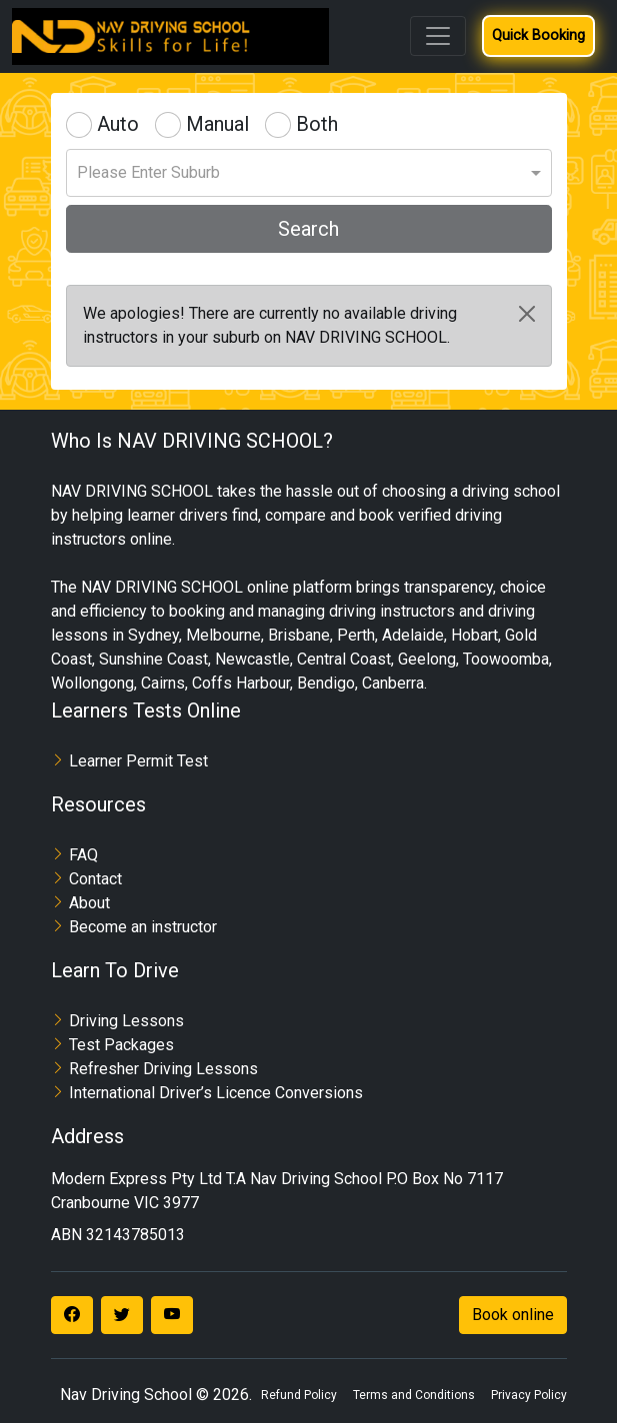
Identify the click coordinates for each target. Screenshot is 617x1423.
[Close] (527, 314)
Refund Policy (299, 1395)
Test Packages (121, 1044)
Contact (95, 878)
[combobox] (309, 167)
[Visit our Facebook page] (72, 1315)
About (89, 902)
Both (317, 124)
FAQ (83, 854)
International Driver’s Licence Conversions (216, 1092)
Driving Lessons (126, 1020)
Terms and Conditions (414, 1395)
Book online (513, 1314)
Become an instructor (143, 926)
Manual (217, 124)
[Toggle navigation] (438, 36)
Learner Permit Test (138, 760)
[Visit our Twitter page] (122, 1315)
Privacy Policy (529, 1395)
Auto (118, 124)
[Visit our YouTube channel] (172, 1315)
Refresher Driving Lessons (163, 1068)
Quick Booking (538, 35)
